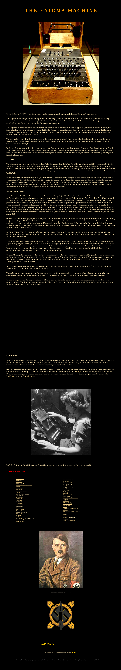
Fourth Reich (19, 500)
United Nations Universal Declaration (72, 511)
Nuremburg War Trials (68, 495)
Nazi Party (65, 492)
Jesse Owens (19, 518)
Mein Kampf (66, 490)
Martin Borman (66, 488)
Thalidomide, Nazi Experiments (71, 508)
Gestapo (18, 507)
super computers (15, 280)
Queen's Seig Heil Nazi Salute (70, 498)
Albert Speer (19, 482)
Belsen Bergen (19, 488)
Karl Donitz (66, 481)
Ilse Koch (18, 515)
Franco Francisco (29, 376)
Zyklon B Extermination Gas (70, 520)
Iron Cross (18, 517)
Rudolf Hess (66, 501)
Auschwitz (18, 486)
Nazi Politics (66, 493)
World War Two (67, 519)
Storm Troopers (66, 505)
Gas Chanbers (19, 504)
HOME (74, 652)
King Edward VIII (67, 482)
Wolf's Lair (65, 517)
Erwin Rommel (19, 497)
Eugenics (18, 498)
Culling (23, 498)
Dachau (18, 492)
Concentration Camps (21, 491)
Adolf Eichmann (20, 479)
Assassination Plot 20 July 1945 (24, 485)
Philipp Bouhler (67, 496)
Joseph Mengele (20, 521)
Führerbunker (19, 503)
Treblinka (65, 510)
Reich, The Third (67, 499)
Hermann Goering (20, 510)
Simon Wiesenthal (67, 504)
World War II (80, 259)
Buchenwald (19, 489)
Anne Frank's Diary (21, 483)
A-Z (54, 652)
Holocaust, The (19, 513)
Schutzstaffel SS (67, 502)
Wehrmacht (65, 514)
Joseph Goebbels (20, 520)
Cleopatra (79, 372)
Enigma (18, 494)
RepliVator (10, 376)
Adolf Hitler (19, 480)
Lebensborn (66, 485)
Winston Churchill (67, 516)
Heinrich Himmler (20, 509)
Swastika (65, 507)
